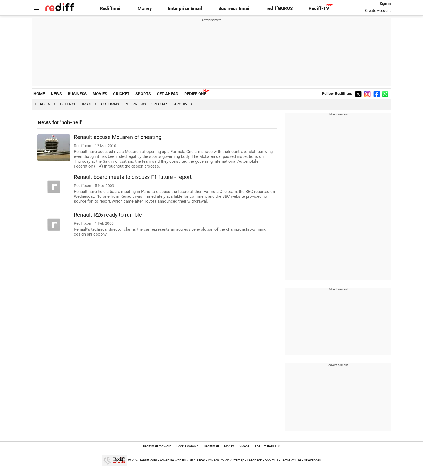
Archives (183, 104)
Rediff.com (148, 460)
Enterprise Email (185, 8)
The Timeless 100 (267, 446)
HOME (39, 93)
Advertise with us (173, 460)
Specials (159, 104)
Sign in (385, 3)
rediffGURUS (280, 8)
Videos (244, 446)
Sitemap (237, 460)
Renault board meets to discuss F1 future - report (133, 177)
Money (145, 8)
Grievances (312, 460)
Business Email (234, 8)
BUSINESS (77, 93)
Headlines (45, 104)
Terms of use (291, 460)
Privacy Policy (218, 460)
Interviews (135, 104)
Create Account (378, 10)
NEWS (56, 93)
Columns (110, 104)
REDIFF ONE (195, 93)
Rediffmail (111, 8)
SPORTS (143, 93)
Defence (68, 104)
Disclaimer (197, 460)
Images (89, 104)
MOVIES (100, 93)
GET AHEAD (167, 93)
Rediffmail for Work (157, 446)
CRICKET (121, 93)
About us (271, 460)
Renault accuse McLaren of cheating (117, 137)
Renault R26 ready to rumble (108, 215)
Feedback (254, 460)
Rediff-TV (319, 8)
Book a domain (187, 446)
